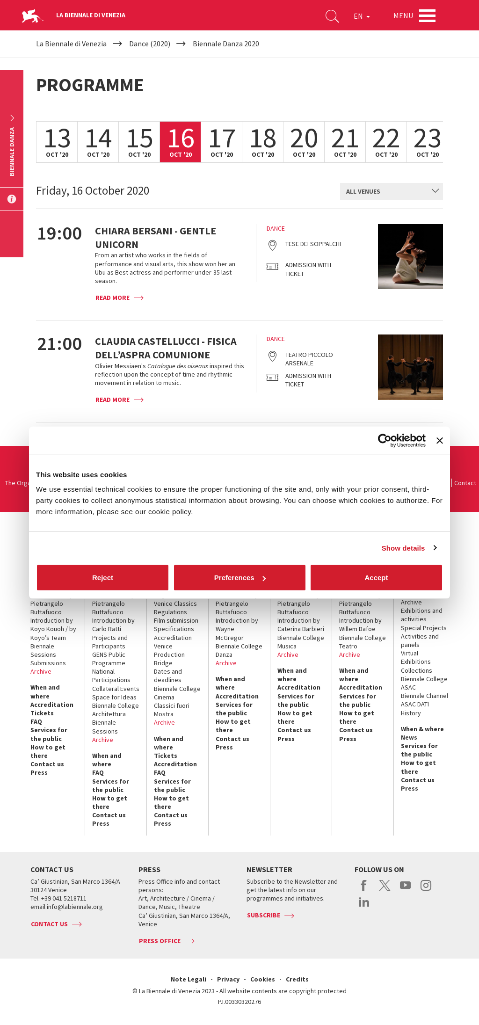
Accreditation (51, 704)
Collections (416, 670)
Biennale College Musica (300, 641)
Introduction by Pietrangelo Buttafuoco (51, 603)
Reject (102, 578)
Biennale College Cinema (177, 692)
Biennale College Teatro (362, 641)
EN (362, 16)
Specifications (174, 629)
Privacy (228, 979)
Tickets (42, 713)
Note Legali (188, 979)
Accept (376, 578)
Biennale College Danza (239, 650)
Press (39, 772)
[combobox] (391, 191)
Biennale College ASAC (424, 683)
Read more (112, 297)
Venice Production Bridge (169, 654)
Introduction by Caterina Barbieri (300, 624)
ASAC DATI (415, 704)
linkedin (364, 906)
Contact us (47, 764)
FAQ (36, 721)
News (409, 737)
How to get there (47, 751)
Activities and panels (420, 640)
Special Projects (424, 628)
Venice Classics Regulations (175, 607)
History (411, 713)
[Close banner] (439, 440)
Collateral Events (115, 688)
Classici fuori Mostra (171, 709)
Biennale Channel (424, 695)
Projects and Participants (110, 641)
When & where (422, 729)
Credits (297, 979)
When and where (45, 691)
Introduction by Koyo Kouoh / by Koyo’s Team (53, 628)
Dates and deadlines (168, 675)
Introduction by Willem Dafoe (360, 624)
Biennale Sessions (43, 650)
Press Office (160, 941)
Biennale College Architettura (115, 709)
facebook (364, 890)
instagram (425, 890)
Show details (403, 548)
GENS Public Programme (108, 658)
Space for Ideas (114, 697)
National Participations (111, 675)
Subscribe (263, 915)
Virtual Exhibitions (416, 657)
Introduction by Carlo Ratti (113, 624)
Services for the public (48, 734)
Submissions (48, 663)
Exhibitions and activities (422, 614)
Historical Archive (414, 597)
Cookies (262, 979)
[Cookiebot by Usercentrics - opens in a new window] (385, 440)
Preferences (240, 578)
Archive (40, 671)
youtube (405, 890)
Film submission (176, 620)
